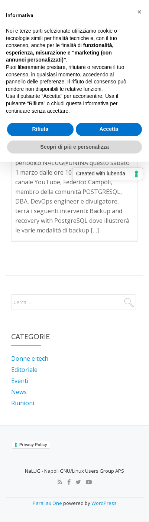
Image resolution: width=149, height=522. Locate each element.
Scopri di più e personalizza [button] (74, 147)
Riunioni (22, 403)
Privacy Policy (33, 444)
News (19, 392)
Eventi (19, 381)
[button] (139, 12)
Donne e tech (29, 358)
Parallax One (48, 503)
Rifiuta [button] (40, 129)
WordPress (104, 503)
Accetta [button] (108, 129)
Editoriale (24, 370)
